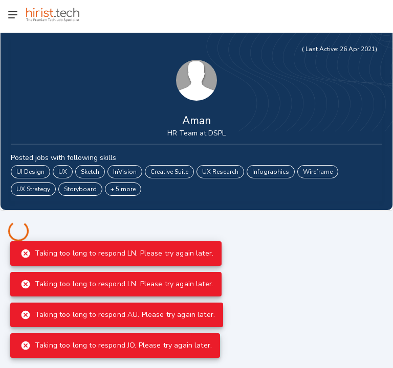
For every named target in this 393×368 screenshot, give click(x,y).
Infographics (270, 172)
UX (62, 172)
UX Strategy (33, 189)
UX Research (220, 172)
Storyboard (80, 189)
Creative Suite (169, 172)
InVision (125, 172)
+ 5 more (123, 189)
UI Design (30, 172)
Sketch (90, 172)
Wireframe (318, 172)
